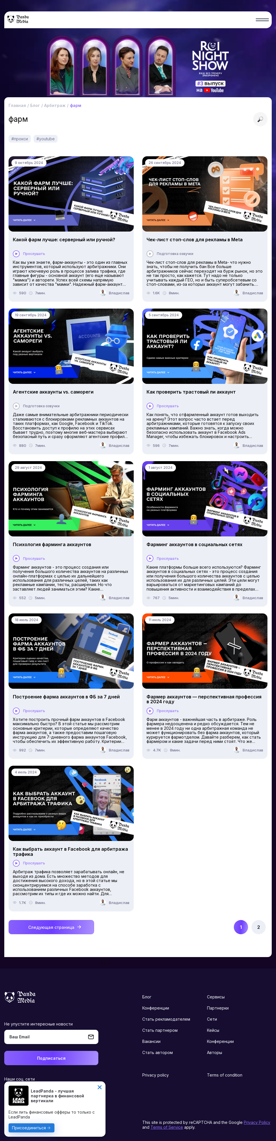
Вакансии (151, 1041)
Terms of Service (167, 1127)
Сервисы (216, 996)
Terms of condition (224, 1075)
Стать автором (157, 1052)
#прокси (19, 138)
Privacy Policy (257, 1122)
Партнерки (218, 1008)
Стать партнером (160, 1030)
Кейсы (213, 1030)
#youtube (45, 138)
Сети (212, 1019)
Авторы (214, 1052)
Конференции (155, 1008)
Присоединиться (29, 1127)
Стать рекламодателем (166, 1019)
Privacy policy (155, 1075)
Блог (146, 996)
